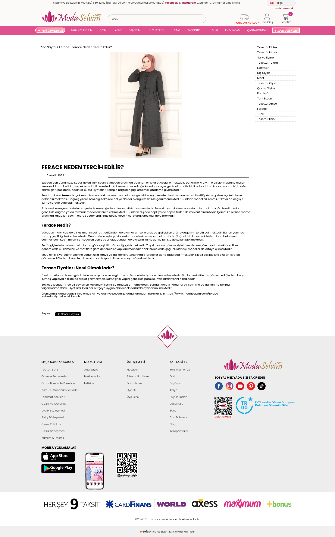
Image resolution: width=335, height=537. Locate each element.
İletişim (89, 383)
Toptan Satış (50, 370)
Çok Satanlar (178, 417)
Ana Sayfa (91, 370)
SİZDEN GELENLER (286, 30)
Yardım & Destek (52, 438)
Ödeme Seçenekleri (54, 376)
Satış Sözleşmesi (52, 417)
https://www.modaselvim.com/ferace (192, 294)
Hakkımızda (92, 376)
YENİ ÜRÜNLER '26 (52, 30)
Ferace (262, 109)
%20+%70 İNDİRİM (82, 30)
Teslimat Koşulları (53, 397)
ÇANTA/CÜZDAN (257, 30)
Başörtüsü (176, 404)
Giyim (174, 376)
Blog (173, 424)
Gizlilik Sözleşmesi (53, 431)
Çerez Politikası (51, 424)
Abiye (173, 390)
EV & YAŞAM (232, 30)
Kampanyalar (179, 431)
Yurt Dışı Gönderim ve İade (59, 390)
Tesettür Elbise (267, 47)
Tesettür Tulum (267, 63)
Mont (260, 78)
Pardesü (263, 93)
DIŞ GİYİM (134, 30)
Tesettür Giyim (267, 83)
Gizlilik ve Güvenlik (53, 404)
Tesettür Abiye (267, 104)
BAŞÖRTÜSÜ (194, 30)
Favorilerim (134, 383)
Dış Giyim (263, 73)
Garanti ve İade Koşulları (58, 383)
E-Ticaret (154, 517)
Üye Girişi (133, 397)
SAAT (177, 30)
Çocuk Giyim (266, 88)
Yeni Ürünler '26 (180, 370)
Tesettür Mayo (267, 52)
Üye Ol (131, 390)
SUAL (214, 30)
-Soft (144, 517)
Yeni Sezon (264, 98)
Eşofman (263, 68)
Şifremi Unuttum (138, 376)
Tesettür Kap (266, 119)
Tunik (260, 114)
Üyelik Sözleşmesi (53, 411)
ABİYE (118, 30)
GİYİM (103, 30)
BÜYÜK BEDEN (157, 30)
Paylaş (45, 313)
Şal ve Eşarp (265, 57)
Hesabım (133, 370)
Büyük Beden (178, 397)
